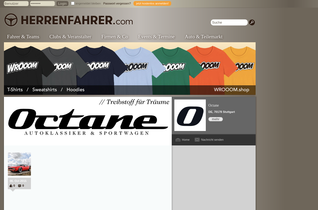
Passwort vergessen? (117, 3)
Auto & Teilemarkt (204, 36)
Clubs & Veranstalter (70, 36)
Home (186, 139)
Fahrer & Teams (23, 36)
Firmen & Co (114, 36)
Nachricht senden (212, 139)
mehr (215, 119)
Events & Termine (156, 36)
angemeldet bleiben (88, 3)
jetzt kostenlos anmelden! (152, 3)
